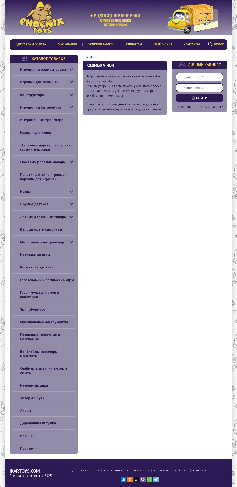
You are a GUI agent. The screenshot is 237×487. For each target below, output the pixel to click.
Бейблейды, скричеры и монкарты (37, 353)
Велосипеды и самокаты (37, 229)
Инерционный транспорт (38, 120)
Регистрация (184, 107)
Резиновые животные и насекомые (36, 337)
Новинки (23, 436)
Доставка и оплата (31, 44)
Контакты (192, 44)
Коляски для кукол (32, 132)
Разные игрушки (30, 385)
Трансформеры (29, 309)
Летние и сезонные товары (40, 217)
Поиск (219, 44)
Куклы (22, 191)
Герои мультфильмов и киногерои (36, 294)
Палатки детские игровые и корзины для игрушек (40, 176)
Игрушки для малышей (36, 82)
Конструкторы (29, 95)
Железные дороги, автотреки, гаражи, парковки (42, 147)
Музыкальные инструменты (40, 322)
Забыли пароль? (211, 107)
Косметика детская (33, 267)
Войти (201, 98)
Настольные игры (31, 254)
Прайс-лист (163, 44)
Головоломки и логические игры (43, 280)
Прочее (23, 448)
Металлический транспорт (39, 242)
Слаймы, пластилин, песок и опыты (40, 370)
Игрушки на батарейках (37, 107)
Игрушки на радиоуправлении (42, 69)
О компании (67, 44)
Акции (22, 410)
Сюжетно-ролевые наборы (39, 162)
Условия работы (101, 44)
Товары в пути (29, 398)
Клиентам (134, 44)
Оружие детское (30, 204)
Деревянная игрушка (34, 423)
